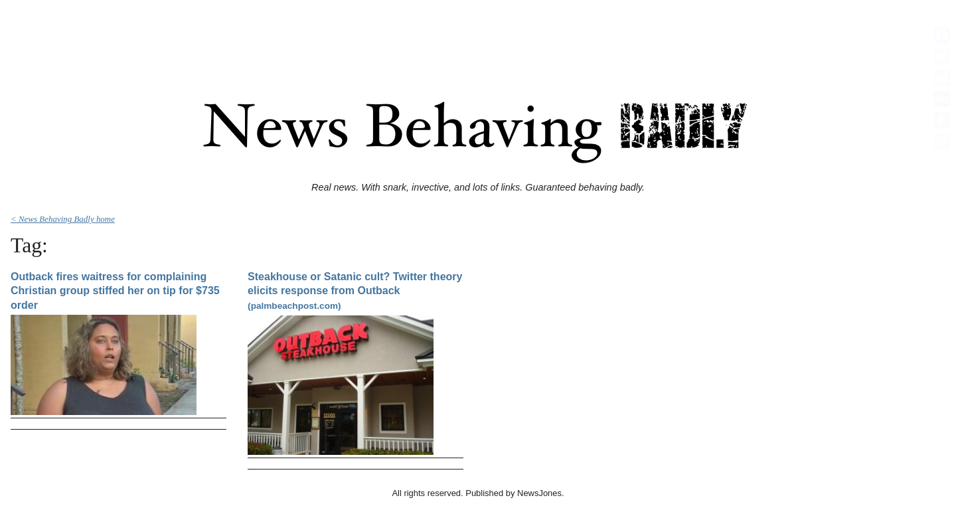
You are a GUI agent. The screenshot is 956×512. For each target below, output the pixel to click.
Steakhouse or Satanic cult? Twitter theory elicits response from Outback (355, 291)
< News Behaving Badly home (63, 219)
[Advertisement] (478, 35)
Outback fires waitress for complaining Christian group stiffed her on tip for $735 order (115, 291)
